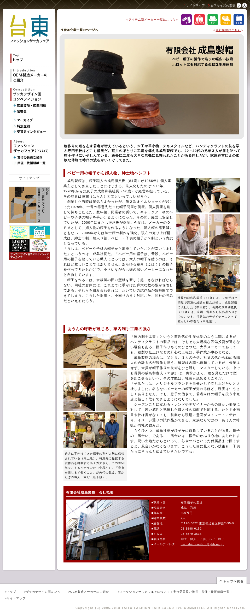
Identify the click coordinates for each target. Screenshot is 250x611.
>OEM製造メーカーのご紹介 (88, 591)
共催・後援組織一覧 (215, 591)
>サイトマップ (15, 598)
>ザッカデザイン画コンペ (42, 591)
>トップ (10, 591)
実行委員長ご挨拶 (185, 591)
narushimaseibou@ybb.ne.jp (202, 544)
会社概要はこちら (228, 30)
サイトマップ (195, 5)
